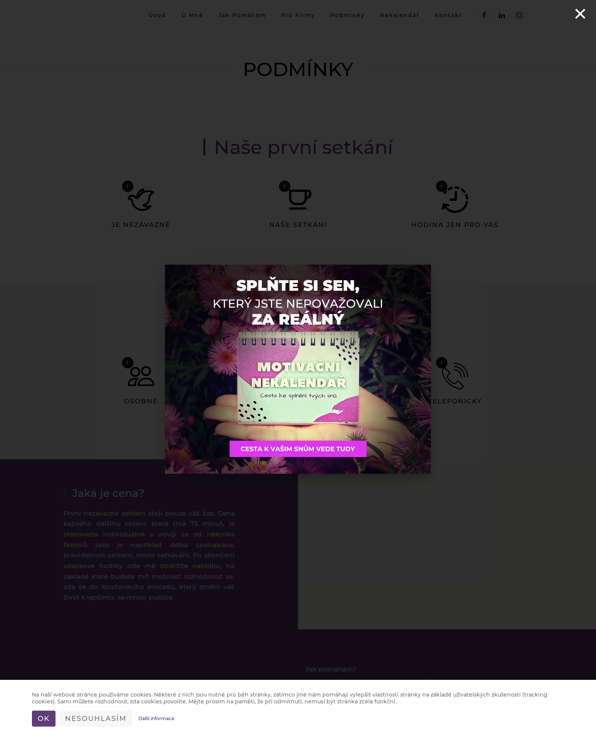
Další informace (156, 718)
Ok (44, 718)
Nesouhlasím (96, 718)
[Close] (580, 13)
